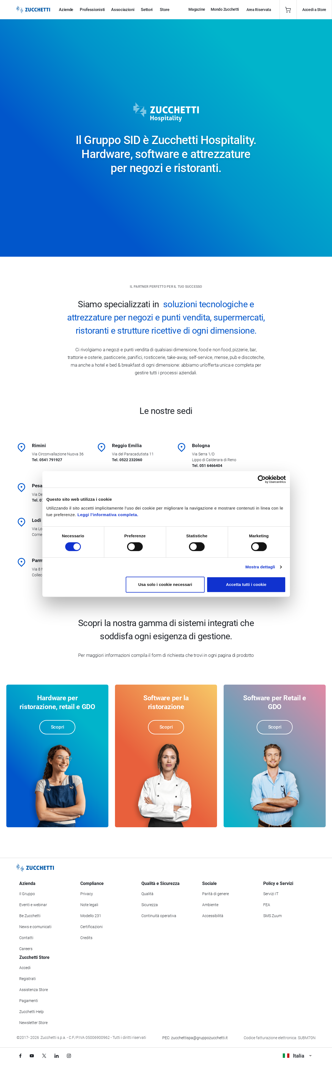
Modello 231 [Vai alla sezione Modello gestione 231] (90, 916)
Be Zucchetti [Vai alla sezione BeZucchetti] (29, 916)
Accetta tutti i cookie (246, 584)
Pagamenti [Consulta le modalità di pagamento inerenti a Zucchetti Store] (28, 1000)
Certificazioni (91, 927)
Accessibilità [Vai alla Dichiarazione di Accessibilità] (212, 916)
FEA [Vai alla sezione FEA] (266, 905)
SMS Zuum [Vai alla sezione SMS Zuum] (272, 916)
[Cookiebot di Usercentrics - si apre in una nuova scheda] (262, 479)
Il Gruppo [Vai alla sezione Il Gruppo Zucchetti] (27, 894)
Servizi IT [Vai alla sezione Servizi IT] (270, 894)
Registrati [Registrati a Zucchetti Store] (27, 978)
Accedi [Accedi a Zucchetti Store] (25, 967)
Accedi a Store (314, 9)
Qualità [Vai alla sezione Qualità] (147, 894)
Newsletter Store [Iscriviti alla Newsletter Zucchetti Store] (33, 1022)
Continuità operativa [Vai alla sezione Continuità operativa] (158, 916)
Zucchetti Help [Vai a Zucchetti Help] (31, 1011)
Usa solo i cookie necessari (165, 584)
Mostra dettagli (260, 567)
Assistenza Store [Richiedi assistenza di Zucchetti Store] (33, 989)
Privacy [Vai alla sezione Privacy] (86, 894)
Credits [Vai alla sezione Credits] (86, 938)
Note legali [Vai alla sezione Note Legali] (89, 905)
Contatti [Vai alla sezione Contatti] (26, 938)
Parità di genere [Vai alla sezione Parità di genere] (215, 894)
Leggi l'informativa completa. (108, 514)
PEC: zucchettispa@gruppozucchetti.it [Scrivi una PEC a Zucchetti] (195, 1038)
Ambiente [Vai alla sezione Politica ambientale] (210, 905)
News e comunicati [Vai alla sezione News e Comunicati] (35, 927)
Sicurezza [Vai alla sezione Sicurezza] (149, 905)
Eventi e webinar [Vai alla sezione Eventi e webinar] (33, 905)
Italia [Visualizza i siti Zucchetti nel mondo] (297, 1056)
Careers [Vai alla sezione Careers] (25, 949)
